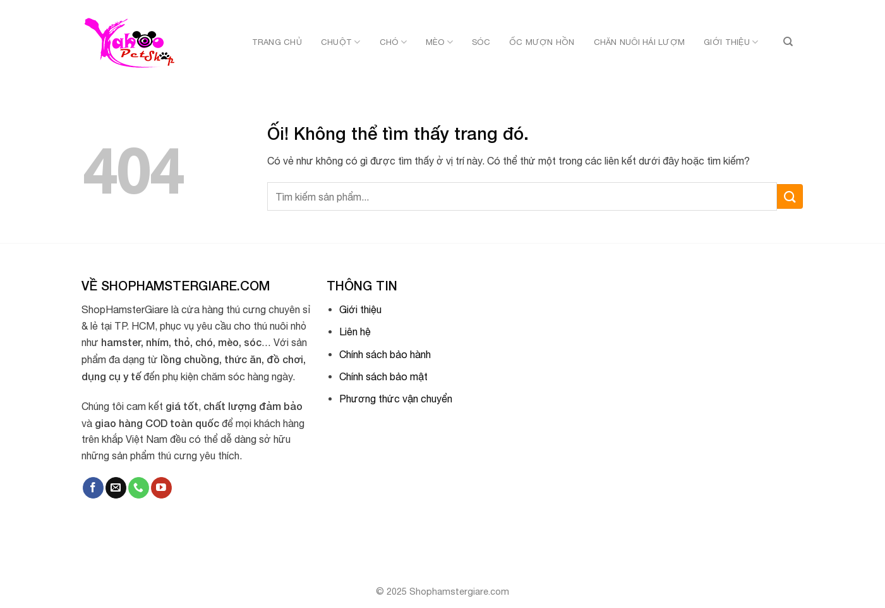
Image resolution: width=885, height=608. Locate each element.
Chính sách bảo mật (383, 376)
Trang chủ (277, 42)
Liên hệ (355, 331)
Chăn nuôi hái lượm (639, 42)
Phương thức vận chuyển (395, 398)
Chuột (341, 42)
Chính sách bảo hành (385, 354)
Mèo (439, 42)
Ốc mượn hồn (542, 42)
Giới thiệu (731, 42)
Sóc (481, 42)
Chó (393, 42)
